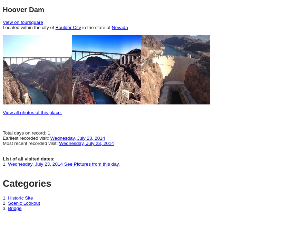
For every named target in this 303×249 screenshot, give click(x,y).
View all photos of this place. (32, 112)
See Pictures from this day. (92, 164)
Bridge (14, 208)
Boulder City (68, 27)
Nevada (120, 27)
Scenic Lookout (24, 203)
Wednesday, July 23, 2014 (77, 138)
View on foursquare (23, 22)
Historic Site (20, 198)
